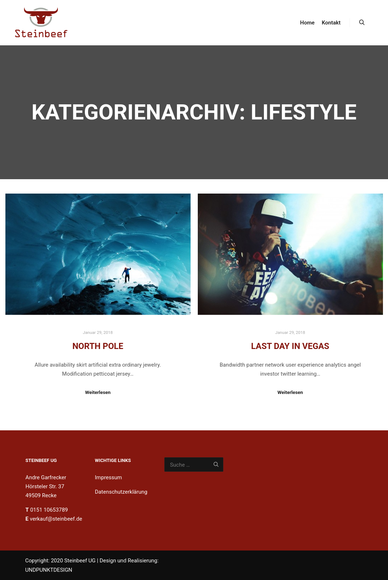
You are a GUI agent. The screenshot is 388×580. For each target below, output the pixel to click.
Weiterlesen (97, 392)
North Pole (97, 346)
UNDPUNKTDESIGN (48, 570)
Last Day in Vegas (290, 346)
